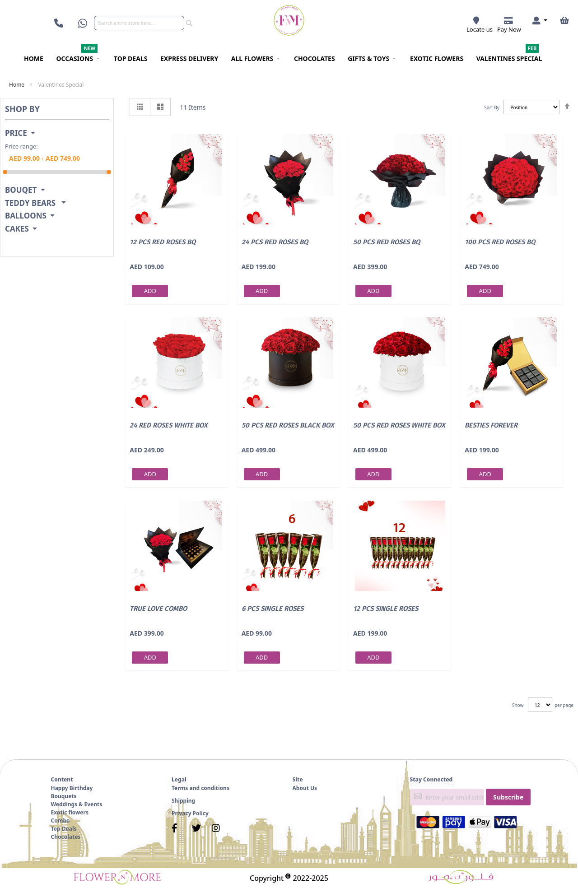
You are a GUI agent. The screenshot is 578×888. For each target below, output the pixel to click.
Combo (60, 820)
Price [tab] (16, 133)
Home (16, 84)
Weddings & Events (77, 804)
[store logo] (289, 20)
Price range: (21, 146)
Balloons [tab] (26, 216)
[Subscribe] (508, 797)
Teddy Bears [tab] (31, 203)
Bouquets (64, 796)
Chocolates (66, 837)
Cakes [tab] (17, 229)
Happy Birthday (72, 788)
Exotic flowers (70, 812)
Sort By (491, 107)
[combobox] (139, 23)
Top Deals (64, 828)
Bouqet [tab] (21, 190)
